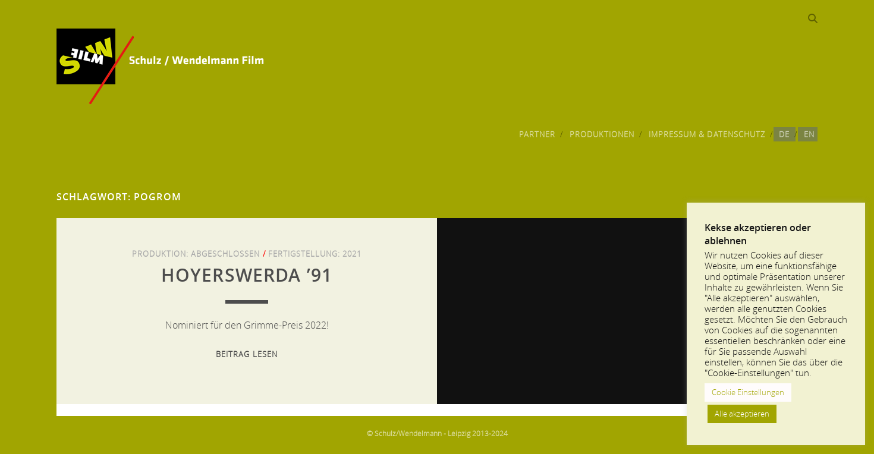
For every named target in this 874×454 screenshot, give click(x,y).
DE (784, 134)
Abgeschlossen (225, 253)
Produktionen (602, 134)
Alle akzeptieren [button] (742, 413)
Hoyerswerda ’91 (247, 275)
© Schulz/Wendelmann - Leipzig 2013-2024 (437, 433)
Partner (537, 134)
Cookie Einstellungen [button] (748, 392)
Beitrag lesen (247, 354)
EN (809, 134)
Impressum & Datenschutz (707, 134)
